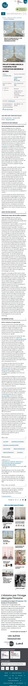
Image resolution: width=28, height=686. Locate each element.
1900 (15, 85)
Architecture (11, 101)
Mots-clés (5, 437)
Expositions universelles (18, 441)
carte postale (6, 449)
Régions (6, 675)
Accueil (4, 17)
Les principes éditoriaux (13, 680)
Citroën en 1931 (5, 369)
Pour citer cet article (8, 485)
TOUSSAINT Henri (7, 75)
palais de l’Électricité (21, 339)
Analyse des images (9, 212)
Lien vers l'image (8, 109)
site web (18, 80)
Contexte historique (10, 123)
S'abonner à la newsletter (22, 9)
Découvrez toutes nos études (14, 17)
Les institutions (19, 683)
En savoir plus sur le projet (18, 631)
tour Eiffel (4, 146)
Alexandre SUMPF (10, 119)
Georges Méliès (5, 396)
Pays (13, 675)
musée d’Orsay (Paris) (18, 78)
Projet (10, 678)
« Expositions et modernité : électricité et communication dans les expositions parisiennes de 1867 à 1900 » (12, 463)
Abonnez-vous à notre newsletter (12, 664)
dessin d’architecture (19, 449)
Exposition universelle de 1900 (10, 445)
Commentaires (6, 496)
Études (6, 673)
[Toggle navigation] (3, 13)
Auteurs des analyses (17, 673)
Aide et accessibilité (8, 683)
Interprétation (7, 319)
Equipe (16, 678)
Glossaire (20, 675)
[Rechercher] (14, 13)
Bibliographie (6, 457)
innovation (20, 452)
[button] (23, 32)
